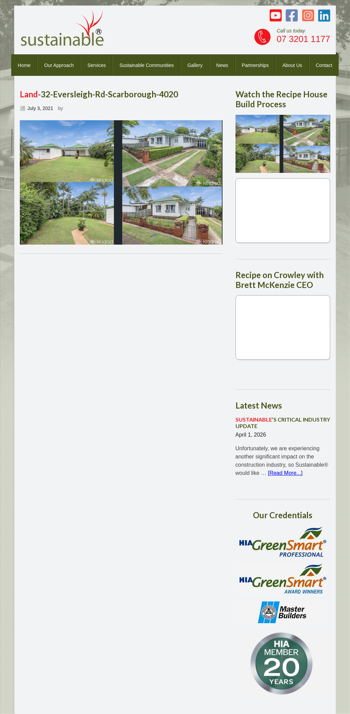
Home (24, 65)
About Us (292, 65)
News (222, 65)
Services (97, 65)
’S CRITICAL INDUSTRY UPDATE (282, 422)
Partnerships (255, 65)
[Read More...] (285, 473)
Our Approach (58, 65)
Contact (324, 65)
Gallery (194, 65)
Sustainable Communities (146, 65)
